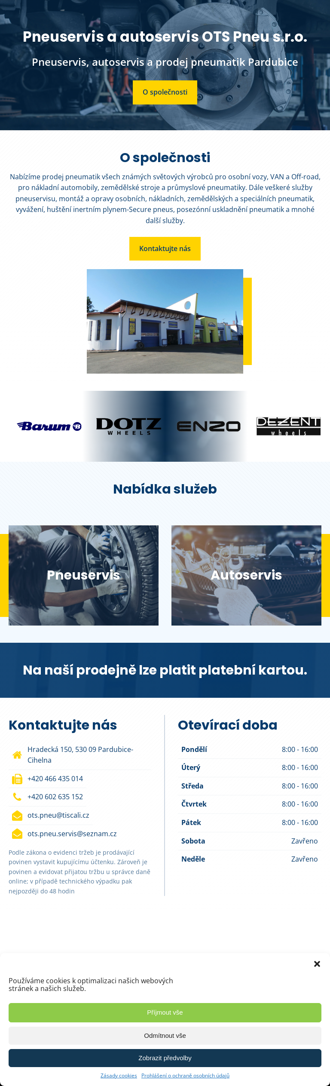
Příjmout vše (165, 1012)
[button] (317, 964)
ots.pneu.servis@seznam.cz (72, 833)
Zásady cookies (119, 1075)
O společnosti (165, 92)
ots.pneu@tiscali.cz (58, 815)
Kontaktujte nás (165, 248)
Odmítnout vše (165, 1035)
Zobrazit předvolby (164, 1057)
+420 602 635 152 (55, 796)
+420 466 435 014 (55, 778)
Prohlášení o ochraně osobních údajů (185, 1075)
